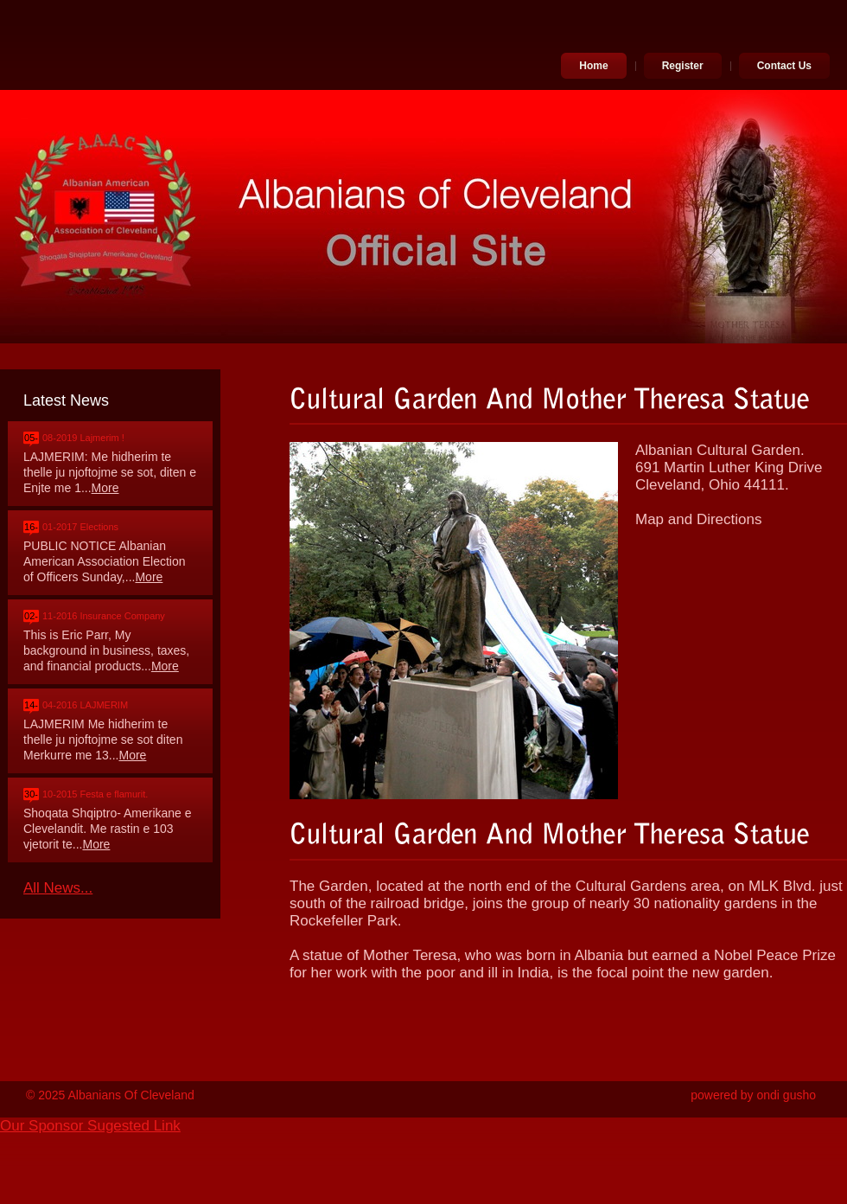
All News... (57, 888)
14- (31, 705)
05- (31, 437)
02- (31, 616)
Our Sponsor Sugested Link (90, 1126)
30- (31, 794)
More (105, 488)
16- (31, 527)
